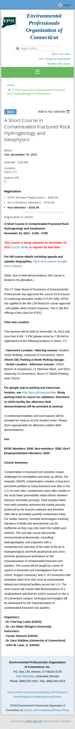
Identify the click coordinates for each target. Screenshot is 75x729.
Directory (34, 692)
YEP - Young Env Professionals (54, 59)
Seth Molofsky (25, 676)
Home (11, 85)
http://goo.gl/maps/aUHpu (39, 392)
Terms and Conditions (38, 710)
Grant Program (22, 696)
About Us (21, 692)
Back (10, 112)
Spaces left (11, 178)
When (8, 150)
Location (9, 168)
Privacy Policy (61, 710)
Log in (67, 5)
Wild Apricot (34, 721)
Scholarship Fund (43, 696)
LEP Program (58, 692)
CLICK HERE (19, 247)
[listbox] (54, 111)
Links (58, 696)
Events (45, 692)
